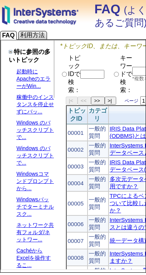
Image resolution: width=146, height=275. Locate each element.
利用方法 (33, 35)
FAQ (8, 35)
